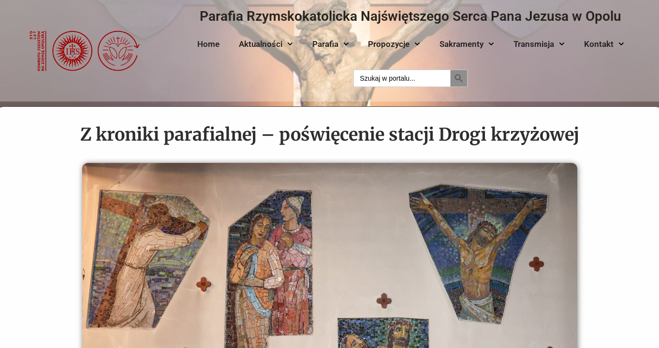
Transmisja (539, 44)
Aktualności (266, 44)
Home (208, 44)
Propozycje (394, 44)
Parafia (330, 44)
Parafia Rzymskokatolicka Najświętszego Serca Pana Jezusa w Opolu (410, 16)
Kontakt (604, 44)
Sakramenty (466, 44)
